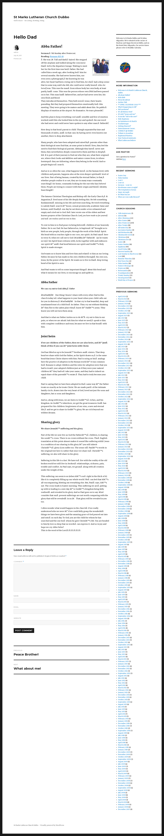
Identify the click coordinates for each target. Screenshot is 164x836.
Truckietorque (123, 124)
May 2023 (121, 380)
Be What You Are (124, 195)
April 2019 (121, 497)
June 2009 (122, 766)
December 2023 (124, 363)
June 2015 (121, 595)
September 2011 (124, 702)
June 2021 (121, 435)
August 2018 (122, 516)
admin (16, 52)
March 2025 (122, 327)
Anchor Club (122, 102)
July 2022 (121, 404)
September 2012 (124, 673)
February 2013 (123, 661)
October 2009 (123, 757)
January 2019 (123, 504)
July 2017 (121, 547)
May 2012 (121, 683)
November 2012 (123, 669)
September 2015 (124, 587)
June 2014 (121, 623)
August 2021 (122, 430)
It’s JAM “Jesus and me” (127, 114)
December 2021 (124, 421)
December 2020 (124, 449)
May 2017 (121, 552)
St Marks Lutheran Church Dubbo (41, 17)
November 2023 (124, 366)
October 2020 (123, 454)
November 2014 (123, 611)
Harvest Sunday (124, 252)
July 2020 (121, 461)
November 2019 (123, 480)
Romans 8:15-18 (57, 56)
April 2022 (122, 411)
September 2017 (124, 542)
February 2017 (123, 559)
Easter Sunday (123, 244)
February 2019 (123, 502)
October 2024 (123, 339)
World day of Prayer (125, 280)
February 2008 (123, 805)
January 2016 (123, 578)
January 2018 (123, 533)
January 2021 (123, 447)
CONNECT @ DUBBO (125, 131)
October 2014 (123, 614)
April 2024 (122, 354)
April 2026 (122, 296)
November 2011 (123, 697)
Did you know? (123, 109)
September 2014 (124, 616)
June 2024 (122, 349)
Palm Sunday (123, 178)
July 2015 (121, 592)
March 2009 (122, 774)
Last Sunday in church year (128, 254)
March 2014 (122, 630)
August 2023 (122, 373)
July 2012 (121, 678)
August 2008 (122, 790)
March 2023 (122, 385)
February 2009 (123, 776)
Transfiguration (124, 273)
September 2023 (124, 370)
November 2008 (124, 783)
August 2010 (122, 733)
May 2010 (121, 740)
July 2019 (121, 490)
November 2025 (124, 308)
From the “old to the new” (127, 117)
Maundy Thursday (125, 259)
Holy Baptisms (123, 119)
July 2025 (121, 318)
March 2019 (122, 499)
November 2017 (123, 537)
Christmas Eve (123, 240)
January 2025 (123, 332)
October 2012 (123, 671)
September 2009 (124, 759)
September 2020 (124, 456)
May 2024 (122, 351)
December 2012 (124, 666)
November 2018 (123, 509)
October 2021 (123, 425)
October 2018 (123, 511)
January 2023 (123, 390)
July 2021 (121, 432)
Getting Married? (124, 126)
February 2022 (123, 416)
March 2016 (122, 573)
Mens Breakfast (124, 100)
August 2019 (122, 487)
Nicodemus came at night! (127, 187)
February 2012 (123, 690)
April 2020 (122, 468)
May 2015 (121, 597)
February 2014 (123, 633)
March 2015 (122, 602)
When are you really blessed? (129, 197)
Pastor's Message (124, 266)
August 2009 (122, 762)
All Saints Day (123, 228)
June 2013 (121, 652)
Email (16, 607)
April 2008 (122, 800)
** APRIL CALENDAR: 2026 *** (129, 105)
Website (17, 618)
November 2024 (124, 337)
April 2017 (121, 554)
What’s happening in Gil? (127, 107)
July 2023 (121, 375)
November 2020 (124, 452)
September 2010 (124, 731)
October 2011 (122, 700)
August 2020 (122, 459)
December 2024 (124, 335)
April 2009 (122, 771)
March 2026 (122, 299)
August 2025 (122, 316)
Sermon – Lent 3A (125, 185)
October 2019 (123, 483)
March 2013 (122, 659)
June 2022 (122, 406)
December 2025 (124, 306)
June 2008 (122, 795)
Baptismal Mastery (125, 136)
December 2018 (124, 506)
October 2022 (123, 397)
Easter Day (122, 176)
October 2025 (123, 311)
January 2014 (123, 635)
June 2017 (121, 549)
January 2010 (123, 750)
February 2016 (123, 576)
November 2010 (123, 726)
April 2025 (122, 325)
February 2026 (123, 301)
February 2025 (123, 330)
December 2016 (123, 561)
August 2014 (122, 619)
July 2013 (121, 650)
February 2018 (123, 530)
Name (16, 596)
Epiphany (121, 247)
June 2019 (121, 492)
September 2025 (124, 313)
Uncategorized (123, 278)
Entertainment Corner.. (126, 128)
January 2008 (123, 807)
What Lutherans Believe (127, 140)
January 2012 (123, 692)
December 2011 (123, 695)
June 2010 (121, 738)
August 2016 (122, 566)
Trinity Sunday (123, 275)
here (124, 159)
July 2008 (121, 793)
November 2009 (124, 754)
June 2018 (121, 521)
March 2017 (122, 556)
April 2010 (121, 743)
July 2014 (121, 621)
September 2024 (124, 342)
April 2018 (121, 525)
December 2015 (123, 580)
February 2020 (123, 473)
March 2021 (122, 442)
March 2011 (122, 716)
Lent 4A (121, 183)
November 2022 (124, 394)
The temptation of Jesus (127, 190)
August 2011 (122, 704)
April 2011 (121, 714)
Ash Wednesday (124, 232)
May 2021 (121, 437)
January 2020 (123, 475)
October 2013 (123, 642)
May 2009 (122, 769)
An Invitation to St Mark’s (127, 121)
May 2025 (121, 323)
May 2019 (121, 494)
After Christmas (124, 218)
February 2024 (123, 359)
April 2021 (122, 440)
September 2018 (124, 514)
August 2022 (122, 401)
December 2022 (124, 392)
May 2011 (121, 712)
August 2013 (122, 647)
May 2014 (121, 626)
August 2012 (122, 676)
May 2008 (122, 797)
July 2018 (121, 518)
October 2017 (122, 540)
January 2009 (123, 778)
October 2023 (123, 368)
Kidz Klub (121, 97)
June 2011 (121, 709)
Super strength (123, 192)
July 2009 (121, 764)
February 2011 (123, 719)
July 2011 (121, 707)
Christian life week (125, 235)
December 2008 (124, 781)
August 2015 (122, 590)
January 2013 (123, 664)
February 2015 (123, 604)
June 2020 (122, 463)
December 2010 (124, 723)
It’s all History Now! (125, 112)
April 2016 (121, 571)
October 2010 (123, 728)
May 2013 (121, 654)
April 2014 (121, 628)
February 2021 (123, 444)
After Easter (122, 220)
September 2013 (124, 645)
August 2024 (122, 344)
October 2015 (123, 585)
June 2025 (121, 320)
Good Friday (122, 249)
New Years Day (123, 261)
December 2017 (123, 535)
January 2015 (123, 607)
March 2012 (122, 688)
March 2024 (122, 356)
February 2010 (123, 747)
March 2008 (122, 802)
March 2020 (122, 471)
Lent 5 (120, 180)
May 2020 (122, 466)
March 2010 (122, 745)
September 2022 (124, 399)
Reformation (123, 271)
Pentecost (17, 59)
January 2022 (123, 418)
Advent (120, 216)
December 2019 (123, 478)
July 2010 (121, 735)
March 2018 (122, 528)
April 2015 (121, 599)
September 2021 (124, 428)
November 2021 (124, 423)
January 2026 (123, 304)
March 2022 (122, 413)
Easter (120, 242)
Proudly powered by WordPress (52, 825)
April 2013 (121, 657)
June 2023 (122, 378)
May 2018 (121, 523)
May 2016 (121, 568)
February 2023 (123, 387)
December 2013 (124, 638)
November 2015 (123, 583)
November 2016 (123, 564)
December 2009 (124, 752)
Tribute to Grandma (125, 133)
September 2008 (124, 788)
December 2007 (124, 809)
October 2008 (123, 785)
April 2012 (121, 685)
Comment (19, 562)
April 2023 (122, 382)
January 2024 (123, 361)
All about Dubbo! (124, 95)
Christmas (122, 237)
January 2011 (122, 721)
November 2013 (123, 640)
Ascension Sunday (125, 230)
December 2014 (124, 609)
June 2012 (121, 681)
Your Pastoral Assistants (127, 138)
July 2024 (121, 347)
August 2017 (122, 545)
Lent (120, 256)
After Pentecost (124, 223)
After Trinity (122, 225)
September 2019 (124, 485)
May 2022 (121, 409)
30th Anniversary (124, 213)
